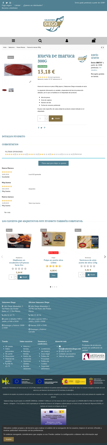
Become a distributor (10, 8)
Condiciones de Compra (45, 350)
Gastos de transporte (27, 357)
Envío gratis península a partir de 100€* (90, 3)
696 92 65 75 (9, 315)
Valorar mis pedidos (66, 356)
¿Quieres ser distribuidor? (33, 5)
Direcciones (9, 356)
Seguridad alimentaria (45, 367)
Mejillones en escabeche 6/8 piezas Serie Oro (19, 262)
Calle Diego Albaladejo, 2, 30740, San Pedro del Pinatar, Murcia (40, 308)
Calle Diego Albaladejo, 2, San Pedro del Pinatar (12, 307)
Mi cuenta (9, 346)
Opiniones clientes (27, 362)
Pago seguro (7, 5)
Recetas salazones (27, 367)
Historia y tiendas (26, 347)
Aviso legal (45, 354)
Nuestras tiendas (26, 352)
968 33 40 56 (36, 315)
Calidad (18, 5)
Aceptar (9, 439)
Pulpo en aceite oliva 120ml (53, 261)
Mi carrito (9, 354)
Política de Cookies (45, 362)
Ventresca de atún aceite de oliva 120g (88, 261)
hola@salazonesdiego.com (70, 349)
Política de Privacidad (45, 357)
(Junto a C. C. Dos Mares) (11, 311)
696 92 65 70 (66, 351)
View (53, 275)
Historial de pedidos (9, 360)
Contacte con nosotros (67, 354)
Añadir (55, 118)
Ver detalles (96, 68)
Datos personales (9, 350)
